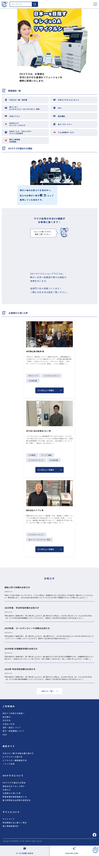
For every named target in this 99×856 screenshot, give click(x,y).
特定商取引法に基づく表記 (15, 822)
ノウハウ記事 (9, 764)
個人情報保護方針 (11, 826)
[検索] (35, 4)
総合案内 (7, 717)
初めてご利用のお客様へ (14, 713)
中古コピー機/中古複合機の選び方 (18, 753)
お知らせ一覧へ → (49, 691)
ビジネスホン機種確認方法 (15, 760)
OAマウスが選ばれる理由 (14, 782)
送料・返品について (12, 727)
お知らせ (7, 789)
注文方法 (7, 720)
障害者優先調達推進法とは (15, 796)
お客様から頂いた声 (12, 793)
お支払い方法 (9, 724)
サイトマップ (9, 819)
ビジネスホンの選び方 (13, 756)
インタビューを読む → (49, 390)
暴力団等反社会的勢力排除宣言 (17, 800)
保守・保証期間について (14, 731)
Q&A (5, 734)
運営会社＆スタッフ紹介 (14, 786)
